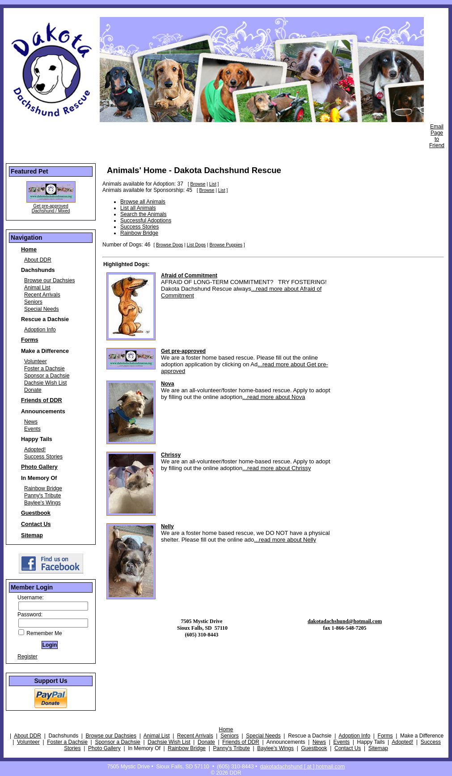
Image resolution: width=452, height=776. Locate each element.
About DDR (37, 260)
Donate (33, 390)
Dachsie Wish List (45, 383)
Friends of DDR (41, 400)
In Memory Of (39, 478)
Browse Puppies (226, 244)
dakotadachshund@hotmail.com (345, 621)
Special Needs (41, 309)
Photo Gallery (39, 467)
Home (29, 249)
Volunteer (35, 361)
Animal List (37, 287)
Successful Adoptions (145, 220)
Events (32, 429)
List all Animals (138, 208)
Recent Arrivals (42, 295)
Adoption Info (40, 330)
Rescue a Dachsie (45, 319)
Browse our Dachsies (49, 280)
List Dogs (196, 244)
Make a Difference (45, 351)
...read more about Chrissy (276, 468)
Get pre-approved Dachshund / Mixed (51, 208)
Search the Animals (143, 214)
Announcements (43, 411)
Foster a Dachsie (44, 368)
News (31, 422)
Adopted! (35, 449)
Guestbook (36, 513)
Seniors (33, 302)
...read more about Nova (273, 397)
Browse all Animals (142, 202)
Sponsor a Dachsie (46, 376)
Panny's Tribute (42, 495)
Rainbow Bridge (43, 488)
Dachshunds (38, 270)
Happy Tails (36, 439)
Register (27, 656)
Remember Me (40, 633)
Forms (29, 340)
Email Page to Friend (436, 135)
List (212, 184)
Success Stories (43, 457)
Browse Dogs (169, 244)
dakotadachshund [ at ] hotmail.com (302, 766)
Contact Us (36, 524)
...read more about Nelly (285, 539)
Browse (198, 184)
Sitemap (32, 535)
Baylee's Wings (42, 503)
